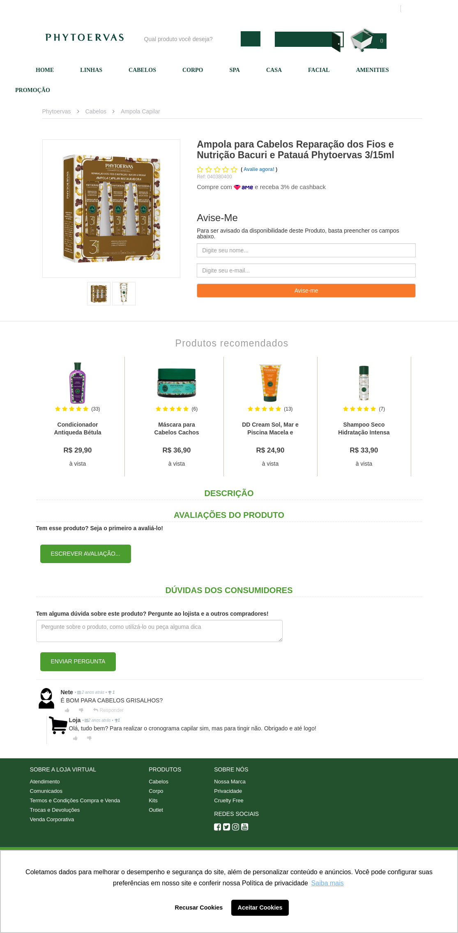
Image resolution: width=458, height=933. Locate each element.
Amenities (372, 70)
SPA (235, 70)
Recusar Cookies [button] (199, 907)
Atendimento (272, 8)
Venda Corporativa (52, 819)
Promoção (32, 90)
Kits (153, 800)
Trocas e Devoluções (55, 810)
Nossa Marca (230, 781)
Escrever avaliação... (85, 553)
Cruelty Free (229, 800)
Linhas (91, 70)
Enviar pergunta (78, 661)
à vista (77, 463)
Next (430, 417)
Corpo (192, 70)
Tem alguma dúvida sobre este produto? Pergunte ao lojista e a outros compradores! (152, 613)
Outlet (156, 810)
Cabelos (142, 70)
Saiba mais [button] (327, 883)
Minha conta (316, 8)
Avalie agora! (260, 169)
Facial (319, 70)
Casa (274, 70)
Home (45, 70)
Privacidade (228, 791)
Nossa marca (226, 8)
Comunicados (46, 791)
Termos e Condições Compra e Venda (75, 800)
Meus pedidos (362, 8)
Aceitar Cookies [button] (260, 907)
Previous (28, 417)
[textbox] (190, 38)
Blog (191, 8)
